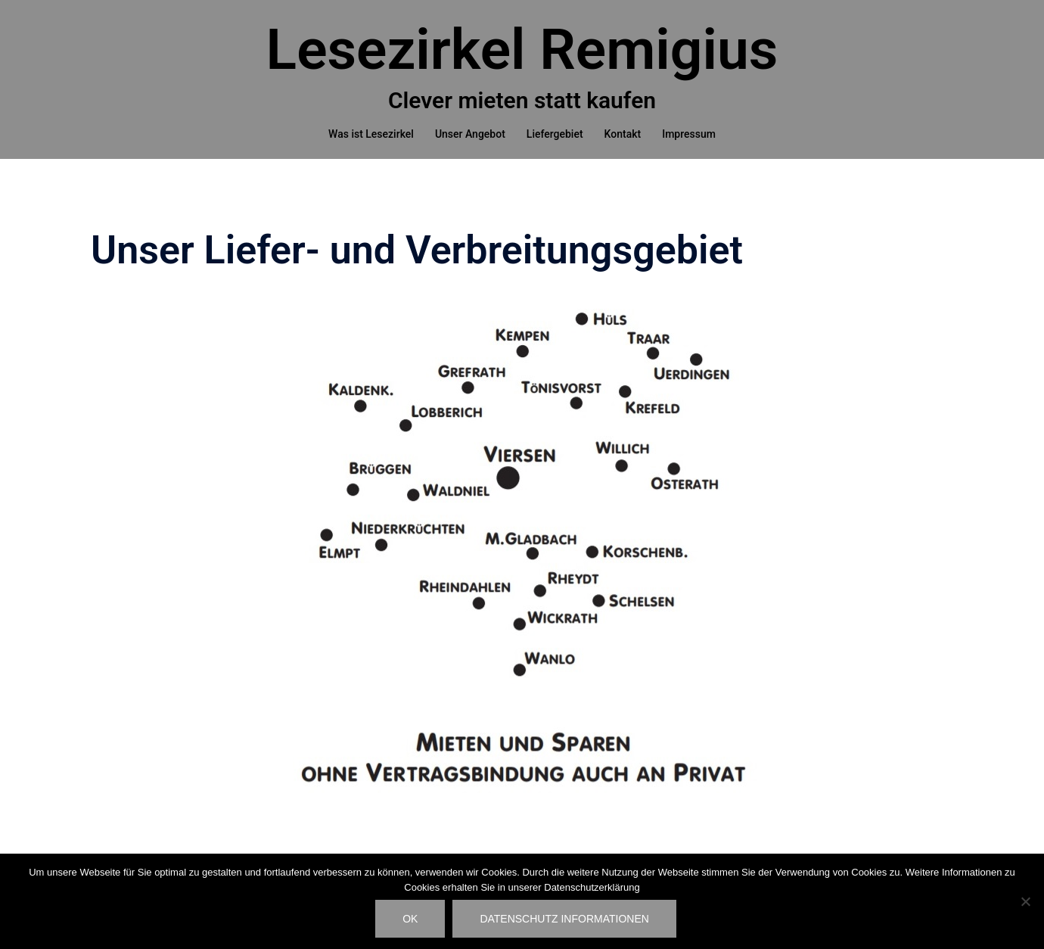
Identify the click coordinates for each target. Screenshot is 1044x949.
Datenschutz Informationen (564, 919)
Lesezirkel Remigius (522, 49)
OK (410, 919)
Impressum (689, 134)
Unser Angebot (470, 134)
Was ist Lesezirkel (371, 134)
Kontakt (623, 134)
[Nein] (1025, 901)
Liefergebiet (555, 134)
